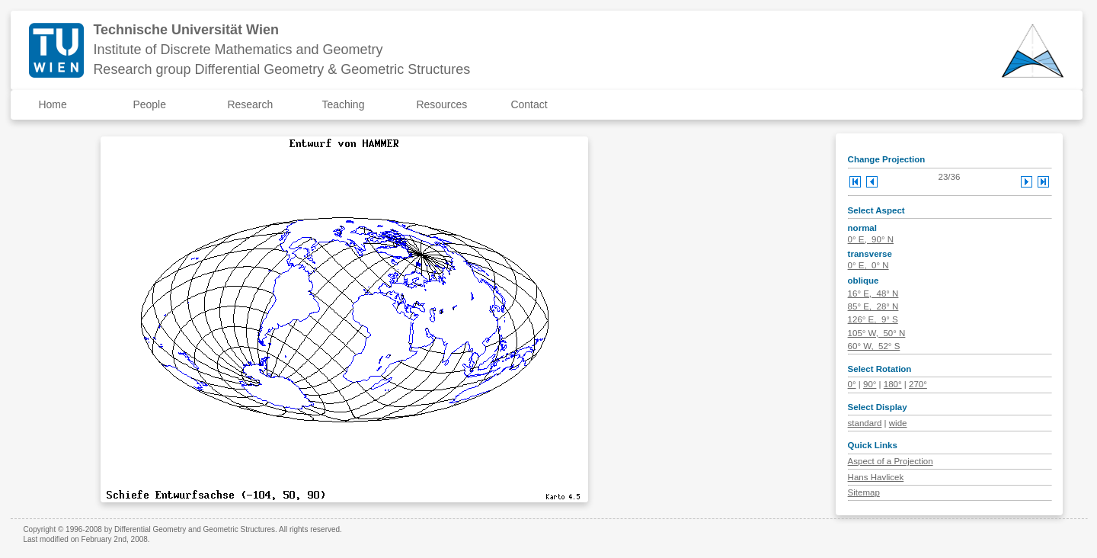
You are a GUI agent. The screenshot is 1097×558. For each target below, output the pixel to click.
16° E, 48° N (873, 293)
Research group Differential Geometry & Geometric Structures (281, 69)
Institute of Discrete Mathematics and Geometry (237, 49)
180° (893, 384)
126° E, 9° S (873, 319)
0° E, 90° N (871, 239)
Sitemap (864, 492)
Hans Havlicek (876, 477)
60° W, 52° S (874, 346)
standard (865, 423)
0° (852, 384)
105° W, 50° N (877, 333)
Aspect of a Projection (890, 461)
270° (918, 384)
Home (52, 104)
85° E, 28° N (873, 306)
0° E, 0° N (868, 265)
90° (869, 384)
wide (898, 423)
